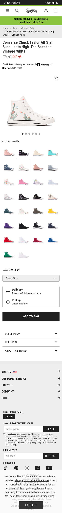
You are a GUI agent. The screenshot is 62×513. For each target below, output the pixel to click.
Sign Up (9, 416)
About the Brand (31, 350)
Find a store (10, 450)
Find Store (50, 456)
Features (31, 342)
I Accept (31, 505)
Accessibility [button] (51, 2)
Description (31, 333)
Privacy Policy (20, 441)
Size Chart (11, 270)
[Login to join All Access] (31, 19)
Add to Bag (31, 316)
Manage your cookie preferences (32, 480)
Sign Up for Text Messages (18, 423)
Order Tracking (12, 2)
